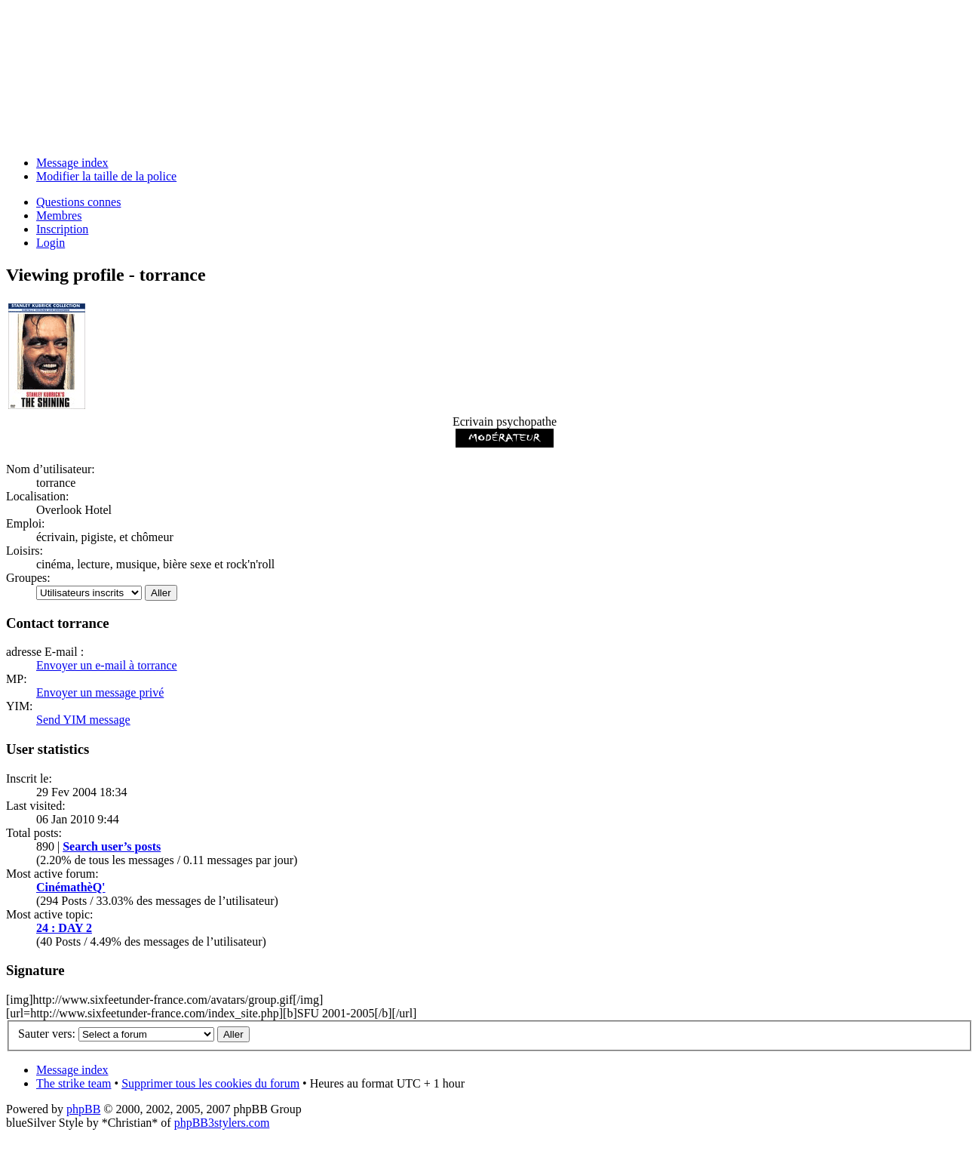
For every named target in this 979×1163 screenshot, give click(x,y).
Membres (58, 215)
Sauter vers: (46, 1033)
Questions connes (78, 201)
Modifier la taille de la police (106, 176)
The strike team (74, 1083)
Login (50, 242)
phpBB (83, 1109)
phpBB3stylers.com (222, 1122)
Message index (72, 162)
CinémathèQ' (71, 887)
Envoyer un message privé (100, 692)
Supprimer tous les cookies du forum (210, 1083)
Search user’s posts (112, 846)
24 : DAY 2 (64, 927)
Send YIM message (83, 719)
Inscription (62, 229)
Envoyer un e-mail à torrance (106, 665)
